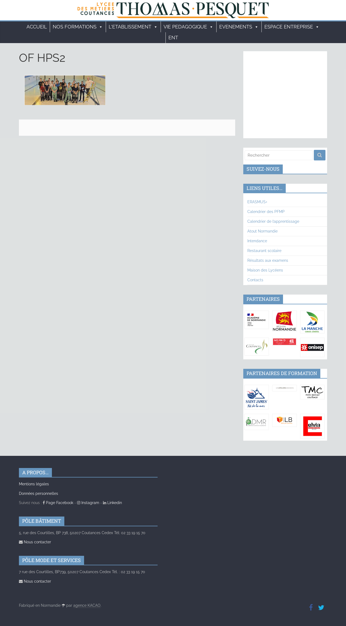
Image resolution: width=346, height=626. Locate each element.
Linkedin (112, 503)
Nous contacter (35, 542)
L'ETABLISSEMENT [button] (133, 26)
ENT (173, 37)
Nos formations (78, 26)
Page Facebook (58, 503)
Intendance (257, 241)
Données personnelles (38, 493)
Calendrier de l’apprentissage (273, 221)
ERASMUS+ (257, 202)
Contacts (255, 280)
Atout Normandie (262, 231)
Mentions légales (34, 484)
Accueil (36, 27)
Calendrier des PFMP (266, 211)
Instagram (88, 503)
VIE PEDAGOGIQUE (189, 26)
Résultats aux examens (267, 260)
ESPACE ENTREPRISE (292, 26)
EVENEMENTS (239, 26)
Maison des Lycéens (265, 270)
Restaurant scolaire (264, 251)
